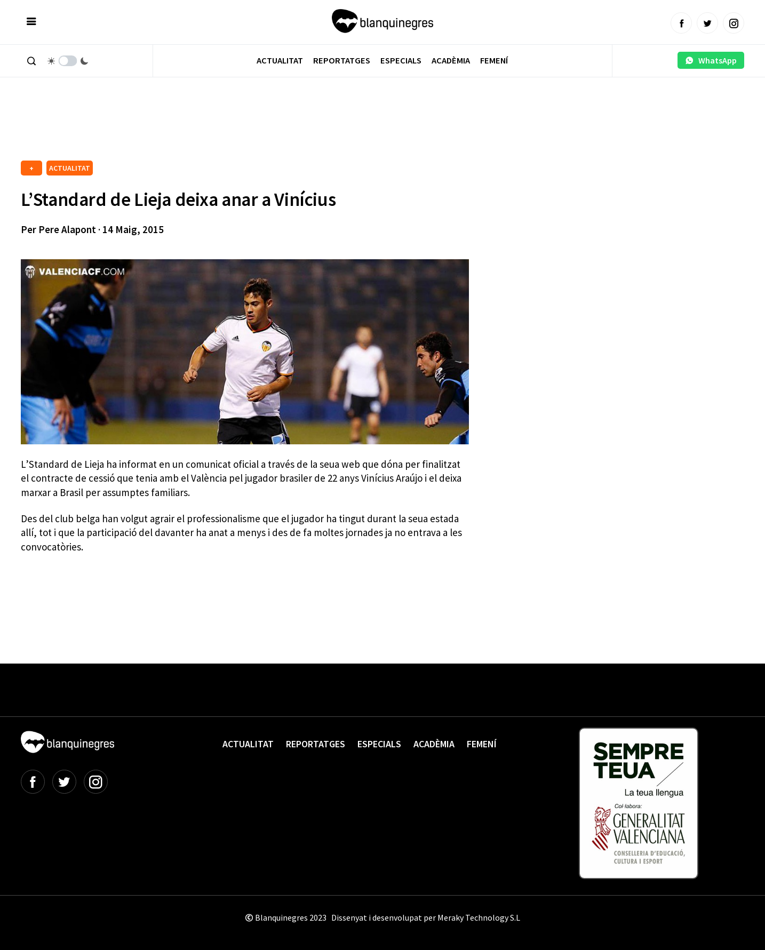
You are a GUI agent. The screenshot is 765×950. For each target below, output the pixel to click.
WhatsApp (711, 60)
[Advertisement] (215, 128)
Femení (494, 60)
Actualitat (280, 60)
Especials (400, 60)
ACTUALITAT (69, 168)
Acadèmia (451, 60)
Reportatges (341, 60)
